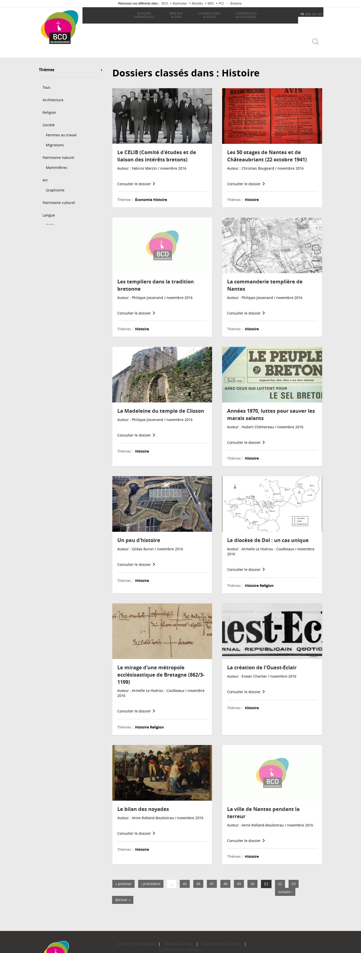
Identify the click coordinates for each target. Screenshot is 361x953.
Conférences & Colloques (232, 940)
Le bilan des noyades (143, 805)
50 (252, 880)
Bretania (235, 3)
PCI (221, 3)
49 (239, 880)
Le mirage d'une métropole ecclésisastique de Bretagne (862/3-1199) (160, 671)
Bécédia (197, 3)
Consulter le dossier (136, 180)
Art (45, 176)
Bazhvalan (180, 3)
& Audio (208, 15)
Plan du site (165, 946)
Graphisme (55, 186)
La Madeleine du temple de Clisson (160, 407)
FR (302, 14)
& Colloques (244, 15)
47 (212, 880)
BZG (308, 14)
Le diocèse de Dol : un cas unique (268, 536)
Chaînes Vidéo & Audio (192, 940)
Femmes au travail (61, 131)
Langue (49, 211)
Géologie (50, 256)
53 (294, 880)
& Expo (175, 15)
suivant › (285, 888)
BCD (165, 3)
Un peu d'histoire (138, 536)
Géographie (52, 269)
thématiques (142, 15)
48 (225, 880)
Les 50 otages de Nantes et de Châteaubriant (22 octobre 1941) (267, 152)
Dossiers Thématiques (125, 940)
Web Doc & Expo (158, 940)
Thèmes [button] (46, 66)
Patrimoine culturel (59, 199)
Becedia (57, 50)
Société (49, 121)
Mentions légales (190, 946)
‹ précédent (150, 880)
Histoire (49, 234)
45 (185, 880)
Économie (51, 281)
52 (280, 880)
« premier (123, 880)
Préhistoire (55, 244)
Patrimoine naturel (58, 154)
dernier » (122, 896)
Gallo (50, 221)
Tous (46, 83)
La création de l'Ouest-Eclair (262, 664)
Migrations (55, 141)
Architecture (53, 96)
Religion (49, 109)
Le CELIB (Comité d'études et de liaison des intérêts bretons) (156, 152)
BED (211, 3)
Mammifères (56, 164)
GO (320, 14)
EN (314, 14)
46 (198, 880)
